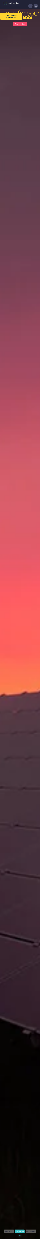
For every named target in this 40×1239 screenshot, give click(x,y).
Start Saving (20, 24)
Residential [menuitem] (8, 1231)
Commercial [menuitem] (20, 1231)
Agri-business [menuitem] (30, 1231)
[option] (20, 619)
